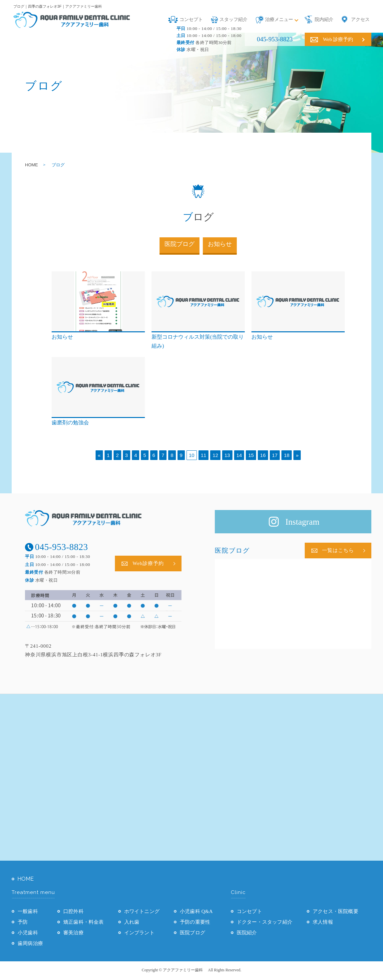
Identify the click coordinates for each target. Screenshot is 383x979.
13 (227, 455)
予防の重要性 (195, 922)
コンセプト (191, 19)
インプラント (139, 932)
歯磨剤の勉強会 (70, 422)
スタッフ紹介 (233, 19)
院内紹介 (324, 19)
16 (263, 455)
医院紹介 (247, 932)
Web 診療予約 (338, 39)
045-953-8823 (275, 39)
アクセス (360, 19)
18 (286, 455)
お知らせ (220, 244)
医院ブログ (179, 244)
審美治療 (73, 932)
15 (251, 455)
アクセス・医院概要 (335, 911)
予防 (23, 922)
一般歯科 (28, 911)
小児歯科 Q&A (196, 911)
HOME (31, 164)
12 (215, 455)
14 (239, 455)
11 (203, 455)
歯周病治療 (30, 943)
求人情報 (323, 922)
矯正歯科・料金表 (83, 922)
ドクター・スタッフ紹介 (264, 922)
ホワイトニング (142, 911)
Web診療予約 (148, 563)
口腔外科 (73, 911)
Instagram (302, 522)
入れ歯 (132, 922)
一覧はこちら (338, 550)
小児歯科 (28, 932)
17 (275, 455)
